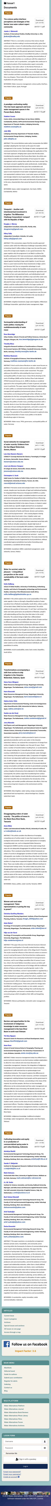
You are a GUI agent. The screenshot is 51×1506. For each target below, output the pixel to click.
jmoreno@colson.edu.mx (13, 471)
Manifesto (8, 1368)
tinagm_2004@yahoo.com (33, 919)
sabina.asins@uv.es (16, 709)
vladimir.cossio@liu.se (12, 127)
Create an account (11, 1477)
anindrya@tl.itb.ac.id (39, 1159)
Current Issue (9, 1316)
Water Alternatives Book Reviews (16, 1412)
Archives (7, 1322)
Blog (6, 1391)
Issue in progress (10, 1319)
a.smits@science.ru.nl (21, 1193)
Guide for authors (10, 1374)
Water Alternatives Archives (14, 1426)
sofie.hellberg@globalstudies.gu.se (17, 594)
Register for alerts (10, 1381)
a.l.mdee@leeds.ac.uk (12, 831)
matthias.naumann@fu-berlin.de (23, 361)
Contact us (8, 1388)
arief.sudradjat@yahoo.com (14, 1222)
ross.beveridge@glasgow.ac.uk (31, 339)
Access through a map (12, 1332)
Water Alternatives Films (13, 1419)
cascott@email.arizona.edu (14, 483)
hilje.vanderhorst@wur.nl (13, 940)
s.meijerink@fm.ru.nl (12, 1168)
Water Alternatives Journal (14, 1409)
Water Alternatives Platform (14, 1406)
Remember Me (11, 1453)
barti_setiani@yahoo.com (14, 1237)
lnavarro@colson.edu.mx (13, 462)
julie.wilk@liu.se (10, 139)
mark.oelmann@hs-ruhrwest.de (29, 1178)
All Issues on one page (12, 1329)
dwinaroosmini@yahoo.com (14, 1207)
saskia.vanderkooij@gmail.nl (35, 718)
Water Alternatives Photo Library (16, 1416)
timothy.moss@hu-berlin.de (25, 351)
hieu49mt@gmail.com (18, 1041)
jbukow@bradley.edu (12, 36)
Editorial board (9, 1371)
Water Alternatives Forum (13, 1422)
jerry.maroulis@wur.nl (27, 733)
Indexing (7, 1384)
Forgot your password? (12, 1472)
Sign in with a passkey (25, 1459)
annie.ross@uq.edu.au (29, 1053)
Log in (25, 1466)
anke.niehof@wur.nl (38, 928)
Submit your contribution (13, 1378)
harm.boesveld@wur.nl (33, 697)
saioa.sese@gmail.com (33, 687)
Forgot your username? (12, 1474)
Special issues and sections (14, 1326)
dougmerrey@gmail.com (13, 229)
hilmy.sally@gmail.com (13, 239)
